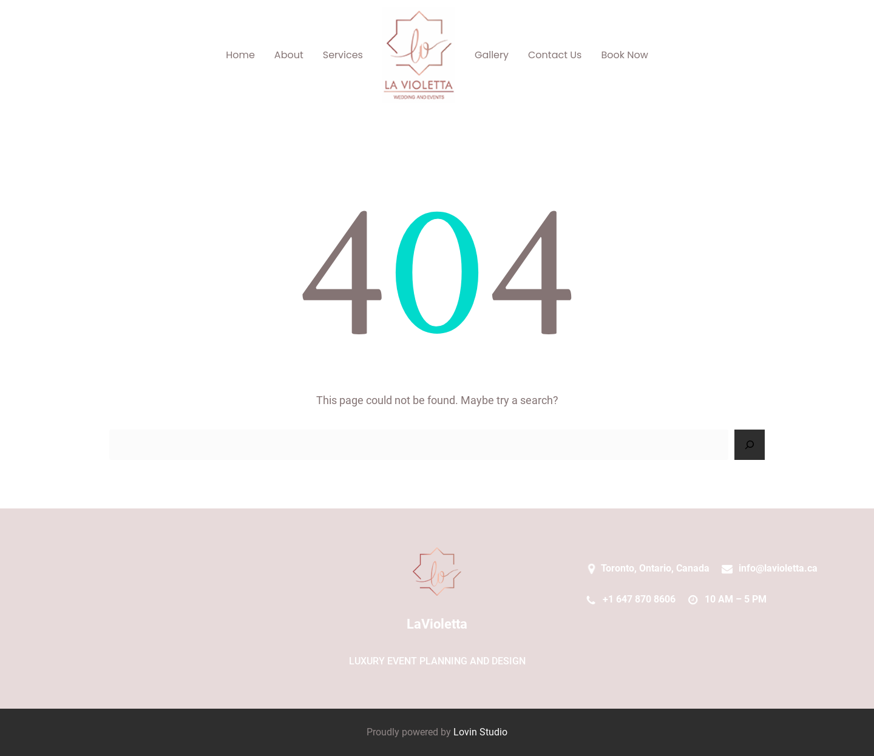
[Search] (749, 445)
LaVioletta (437, 624)
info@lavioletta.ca (778, 568)
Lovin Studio (480, 732)
